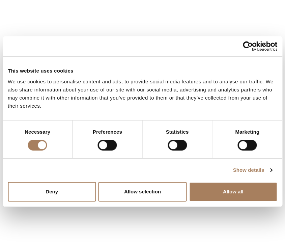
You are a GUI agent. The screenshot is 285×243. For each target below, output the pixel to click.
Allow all (233, 191)
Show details (248, 170)
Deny (52, 191)
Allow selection (142, 191)
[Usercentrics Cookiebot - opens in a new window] (247, 46)
